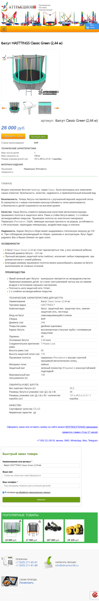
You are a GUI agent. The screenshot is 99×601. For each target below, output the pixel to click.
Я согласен (28, 492)
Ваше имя (8, 472)
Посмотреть (26, 582)
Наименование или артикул (17, 462)
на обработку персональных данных (33, 492)
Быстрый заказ (38, 137)
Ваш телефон (10, 482)
